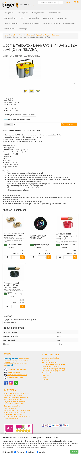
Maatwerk (45, 375)
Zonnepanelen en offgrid (12, 406)
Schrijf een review (29, 115)
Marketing (41, 452)
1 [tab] (25, 94)
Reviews (45, 379)
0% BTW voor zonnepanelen (13, 395)
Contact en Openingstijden (50, 358)
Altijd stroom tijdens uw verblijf (14, 399)
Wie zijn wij (45, 360)
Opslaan (74, 452)
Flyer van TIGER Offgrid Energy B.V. (16, 397)
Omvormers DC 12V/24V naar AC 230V (17, 410)
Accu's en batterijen (10, 408)
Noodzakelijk (8, 452)
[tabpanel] (25, 91)
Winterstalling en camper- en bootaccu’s (17, 393)
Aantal (7, 124)
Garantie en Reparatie (49, 373)
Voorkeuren (19, 452)
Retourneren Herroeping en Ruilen (53, 371)
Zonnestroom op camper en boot (15, 412)
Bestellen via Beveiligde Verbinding (53, 369)
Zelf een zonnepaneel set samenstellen (17, 416)
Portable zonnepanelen (11, 419)
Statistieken (30, 452)
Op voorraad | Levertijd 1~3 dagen (19, 119)
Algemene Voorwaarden (50, 362)
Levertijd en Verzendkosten (51, 366)
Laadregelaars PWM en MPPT (14, 404)
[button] (68, 2)
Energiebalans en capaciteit (13, 414)
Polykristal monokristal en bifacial (15, 402)
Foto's (44, 377)
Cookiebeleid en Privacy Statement (53, 364)
